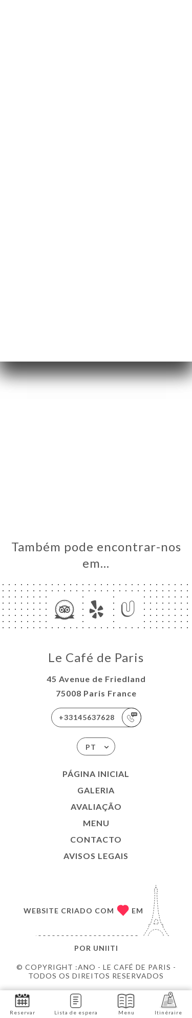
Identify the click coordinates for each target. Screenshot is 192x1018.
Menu (96, 823)
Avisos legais (96, 856)
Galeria (96, 790)
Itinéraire (168, 1003)
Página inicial (96, 774)
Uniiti (105, 948)
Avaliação (96, 806)
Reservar (22, 1003)
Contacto (96, 839)
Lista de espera (76, 1003)
